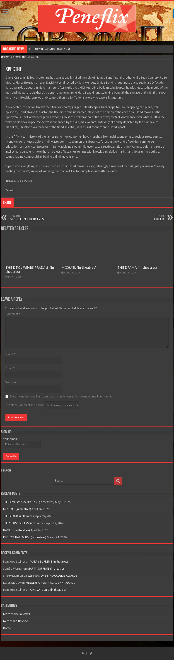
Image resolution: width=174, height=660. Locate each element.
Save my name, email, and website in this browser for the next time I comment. (61, 396)
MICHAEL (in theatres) (78, 267)
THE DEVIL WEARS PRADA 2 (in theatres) (28, 502)
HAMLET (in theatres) (16, 530)
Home (6, 56)
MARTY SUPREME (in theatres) (49, 561)
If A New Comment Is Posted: (42, 405)
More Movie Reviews (16, 614)
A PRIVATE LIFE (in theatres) (48, 589)
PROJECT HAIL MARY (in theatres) (24, 537)
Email (9, 368)
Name (10, 354)
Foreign (20, 56)
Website (10, 382)
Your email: (10, 439)
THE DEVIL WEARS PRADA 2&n (50, 49)
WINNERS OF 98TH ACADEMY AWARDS (52, 575)
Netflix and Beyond (15, 621)
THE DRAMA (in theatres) (137, 267)
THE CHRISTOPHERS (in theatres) (24, 523)
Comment (12, 314)
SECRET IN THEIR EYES (33, 217)
